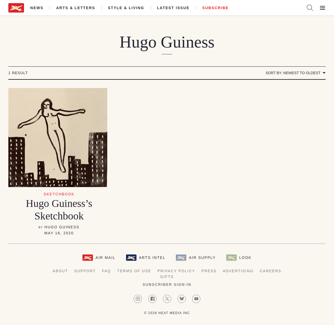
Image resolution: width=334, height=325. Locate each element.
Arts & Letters (75, 8)
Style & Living (126, 8)
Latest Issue (173, 8)
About (60, 271)
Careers (270, 271)
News (36, 8)
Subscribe (215, 8)
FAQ (106, 271)
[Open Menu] (322, 8)
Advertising (238, 271)
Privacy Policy (176, 271)
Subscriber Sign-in (166, 284)
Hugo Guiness (61, 227)
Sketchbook (59, 194)
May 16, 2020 (59, 233)
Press (209, 271)
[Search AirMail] (310, 8)
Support (85, 271)
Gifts (167, 276)
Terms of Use (134, 271)
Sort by (293, 73)
